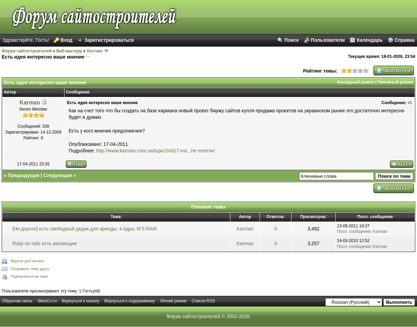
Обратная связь (17, 301)
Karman (30, 102)
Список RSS (203, 301)
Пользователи (328, 40)
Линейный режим (395, 82)
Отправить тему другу (30, 269)
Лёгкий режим (173, 301)
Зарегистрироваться (109, 40)
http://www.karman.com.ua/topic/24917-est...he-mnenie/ (155, 150)
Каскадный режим (355, 82)
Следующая (57, 175)
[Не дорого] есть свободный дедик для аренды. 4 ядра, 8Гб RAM (84, 228)
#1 (410, 102)
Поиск (291, 40)
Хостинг (95, 51)
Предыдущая (23, 175)
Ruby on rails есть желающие (44, 243)
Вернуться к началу (80, 301)
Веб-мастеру (69, 51)
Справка (405, 40)
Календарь (369, 40)
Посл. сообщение (354, 231)
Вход (67, 40)
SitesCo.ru (47, 301)
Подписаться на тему (29, 276)
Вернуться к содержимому (130, 301)
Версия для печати (27, 261)
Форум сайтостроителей (27, 51)
